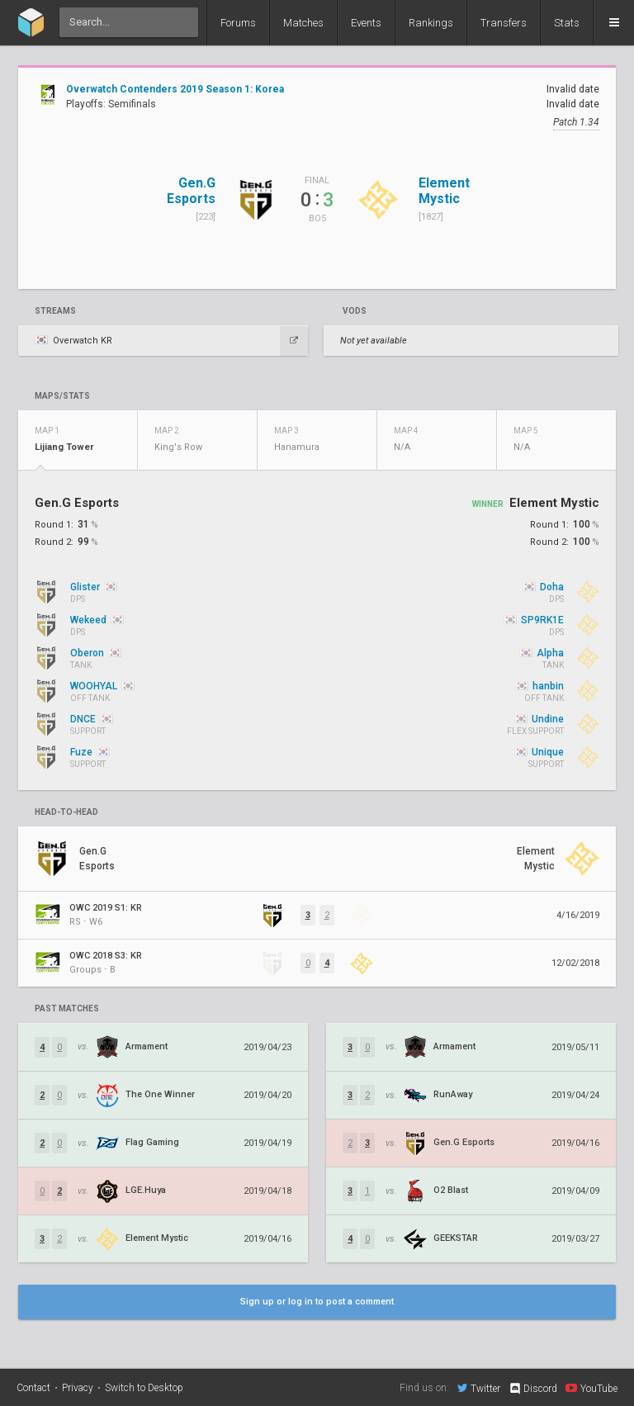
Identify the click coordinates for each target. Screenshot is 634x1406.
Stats (567, 23)
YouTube (591, 1388)
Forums (238, 23)
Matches (303, 23)
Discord (533, 1388)
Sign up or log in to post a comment (317, 1301)
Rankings (431, 23)
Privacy (77, 1388)
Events (366, 23)
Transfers (503, 23)
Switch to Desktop (144, 1388)
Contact (33, 1388)
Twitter (478, 1388)
